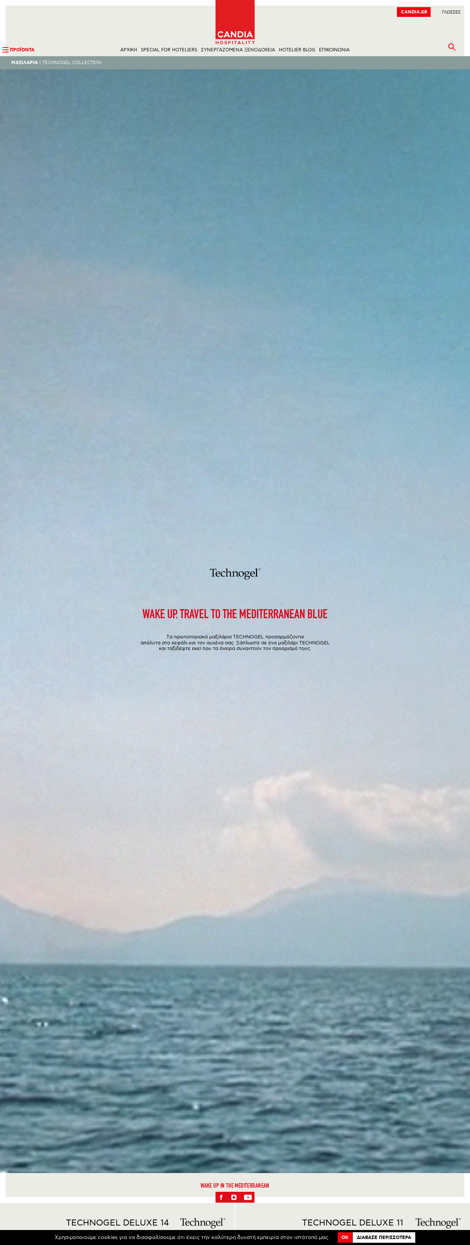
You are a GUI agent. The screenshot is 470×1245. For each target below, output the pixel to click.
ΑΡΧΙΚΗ (128, 50)
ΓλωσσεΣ (451, 12)
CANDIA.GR (414, 12)
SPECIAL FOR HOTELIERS (169, 50)
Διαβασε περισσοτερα (384, 1238)
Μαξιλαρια (24, 63)
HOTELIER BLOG (297, 50)
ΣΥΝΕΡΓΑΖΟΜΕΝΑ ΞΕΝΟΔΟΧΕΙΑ (238, 50)
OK (345, 1238)
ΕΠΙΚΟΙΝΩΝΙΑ (334, 50)
